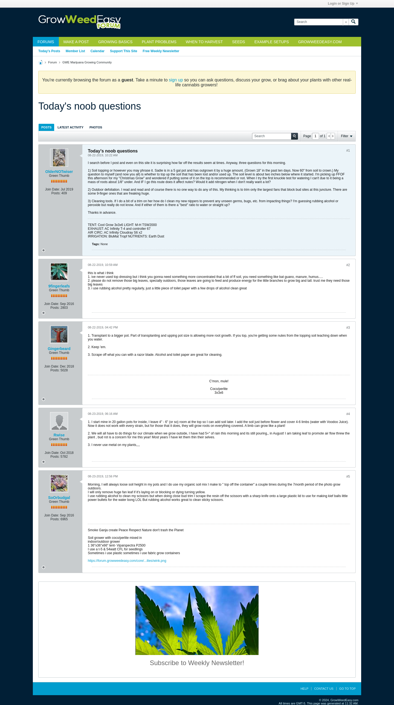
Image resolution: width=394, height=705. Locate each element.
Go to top (347, 688)
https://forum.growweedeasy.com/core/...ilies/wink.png (127, 561)
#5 (348, 476)
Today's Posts (49, 51)
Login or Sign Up (343, 3)
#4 (348, 414)
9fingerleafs (59, 286)
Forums (45, 42)
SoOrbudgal (59, 497)
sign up (176, 80)
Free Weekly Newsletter (161, 51)
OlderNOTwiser (59, 171)
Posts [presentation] (46, 127)
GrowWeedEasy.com (320, 42)
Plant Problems (159, 42)
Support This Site (123, 51)
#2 (348, 265)
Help (304, 688)
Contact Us (324, 688)
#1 (348, 150)
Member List (75, 51)
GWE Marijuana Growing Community (87, 62)
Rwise (59, 435)
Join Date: (52, 189)
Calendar (98, 51)
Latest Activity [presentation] (70, 127)
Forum (52, 62)
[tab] (46, 127)
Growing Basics (115, 42)
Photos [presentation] (95, 127)
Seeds (238, 42)
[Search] (321, 22)
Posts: (55, 193)
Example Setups (271, 42)
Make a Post (76, 42)
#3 (348, 328)
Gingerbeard (59, 348)
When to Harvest (204, 42)
